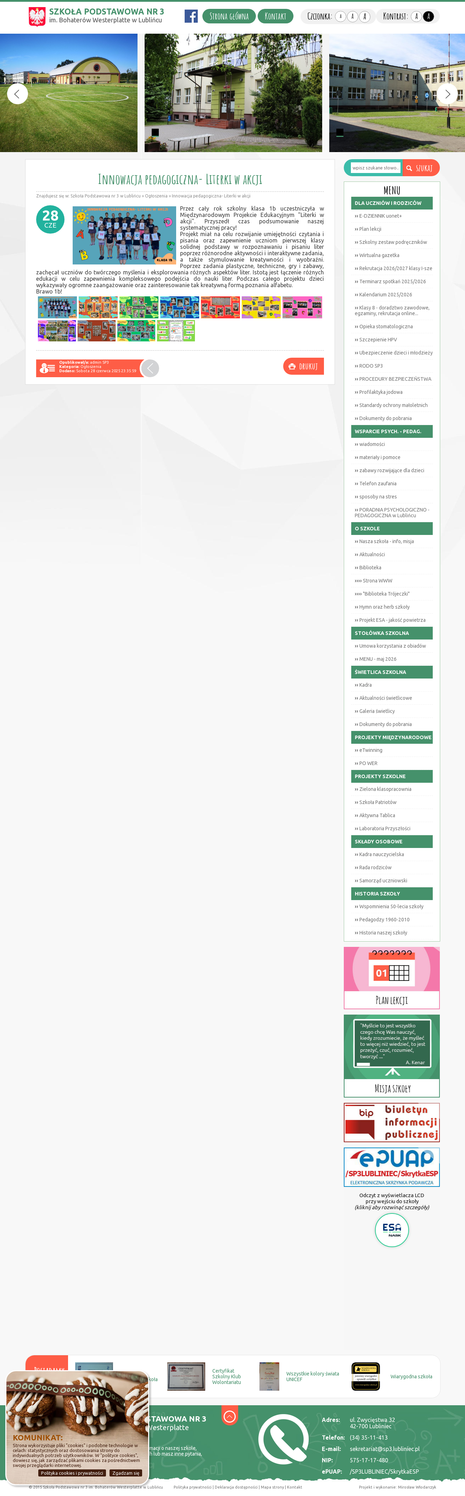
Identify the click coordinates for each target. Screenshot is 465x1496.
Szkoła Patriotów (376, 802)
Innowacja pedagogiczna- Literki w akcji (211, 196)
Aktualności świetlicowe (383, 698)
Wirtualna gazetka (377, 255)
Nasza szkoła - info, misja (384, 541)
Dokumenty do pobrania (383, 418)
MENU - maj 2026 (376, 659)
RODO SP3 (369, 366)
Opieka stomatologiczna (384, 326)
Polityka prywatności (193, 1487)
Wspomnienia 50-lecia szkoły (389, 906)
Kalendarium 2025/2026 (383, 294)
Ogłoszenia (156, 196)
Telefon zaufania (376, 483)
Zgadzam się (125, 1472)
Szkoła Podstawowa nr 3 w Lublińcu (106, 196)
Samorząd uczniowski (381, 880)
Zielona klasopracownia (383, 789)
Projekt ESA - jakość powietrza (390, 620)
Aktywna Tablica (375, 815)
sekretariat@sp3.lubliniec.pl (385, 1449)
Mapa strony (272, 1487)
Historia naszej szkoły (381, 933)
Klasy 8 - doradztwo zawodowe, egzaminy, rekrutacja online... (392, 310)
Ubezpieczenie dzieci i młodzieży (394, 353)
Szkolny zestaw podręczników (391, 242)
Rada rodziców (373, 867)
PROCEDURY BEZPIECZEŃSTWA (393, 379)
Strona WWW (373, 581)
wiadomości (370, 444)
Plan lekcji (368, 229)
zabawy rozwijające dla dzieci (389, 470)
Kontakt (275, 16)
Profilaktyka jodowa (379, 392)
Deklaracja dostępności (236, 1487)
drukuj (308, 366)
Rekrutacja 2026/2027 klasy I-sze (393, 268)
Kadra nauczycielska (379, 854)
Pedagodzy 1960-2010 (382, 919)
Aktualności (370, 554)
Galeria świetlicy (375, 711)
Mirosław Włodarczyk (417, 1487)
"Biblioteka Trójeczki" (382, 594)
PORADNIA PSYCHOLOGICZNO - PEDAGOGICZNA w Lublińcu (392, 512)
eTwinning (368, 750)
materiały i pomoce (377, 457)
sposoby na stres (376, 496)
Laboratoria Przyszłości (382, 828)
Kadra (363, 685)
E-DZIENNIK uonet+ (378, 216)
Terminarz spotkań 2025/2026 (390, 281)
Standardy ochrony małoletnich (391, 405)
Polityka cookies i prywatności (72, 1472)
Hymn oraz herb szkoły (382, 607)
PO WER (366, 763)
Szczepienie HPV (376, 339)
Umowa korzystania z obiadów (390, 646)
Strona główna (229, 16)
